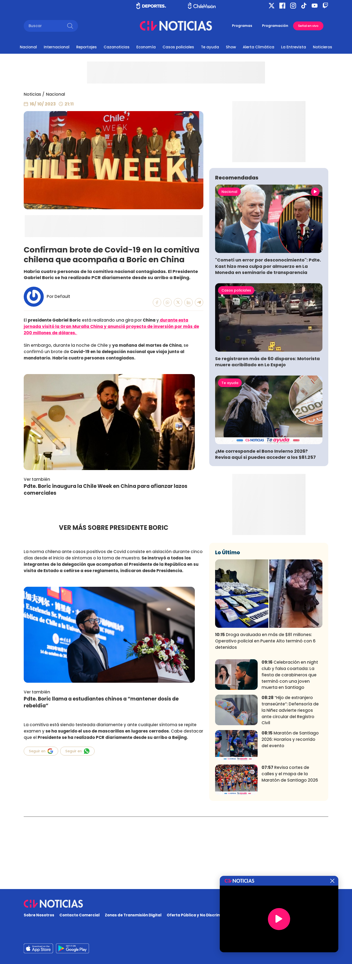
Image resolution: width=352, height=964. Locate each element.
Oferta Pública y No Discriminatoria (202, 915)
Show (231, 47)
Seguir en (41, 751)
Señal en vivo (308, 25)
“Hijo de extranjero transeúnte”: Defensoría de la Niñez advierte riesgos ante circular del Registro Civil (290, 782)
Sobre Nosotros (39, 915)
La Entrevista (293, 47)
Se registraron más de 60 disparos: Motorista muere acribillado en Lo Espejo (267, 434)
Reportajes (86, 47)
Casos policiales (178, 47)
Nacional (28, 47)
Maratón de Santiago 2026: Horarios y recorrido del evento (290, 811)
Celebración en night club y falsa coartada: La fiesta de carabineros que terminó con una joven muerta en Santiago (290, 747)
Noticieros (322, 47)
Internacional (56, 47)
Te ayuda (210, 47)
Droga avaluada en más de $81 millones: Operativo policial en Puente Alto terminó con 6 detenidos (265, 713)
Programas (242, 25)
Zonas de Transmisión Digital (133, 915)
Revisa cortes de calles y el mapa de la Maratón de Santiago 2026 (290, 846)
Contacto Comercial (79, 915)
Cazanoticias (117, 47)
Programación (275, 25)
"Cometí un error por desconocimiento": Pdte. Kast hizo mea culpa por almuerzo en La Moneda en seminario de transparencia (268, 338)
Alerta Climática (258, 47)
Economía (146, 47)
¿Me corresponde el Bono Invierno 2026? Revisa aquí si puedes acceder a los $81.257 (265, 526)
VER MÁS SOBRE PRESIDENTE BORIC (113, 527)
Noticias (32, 94)
